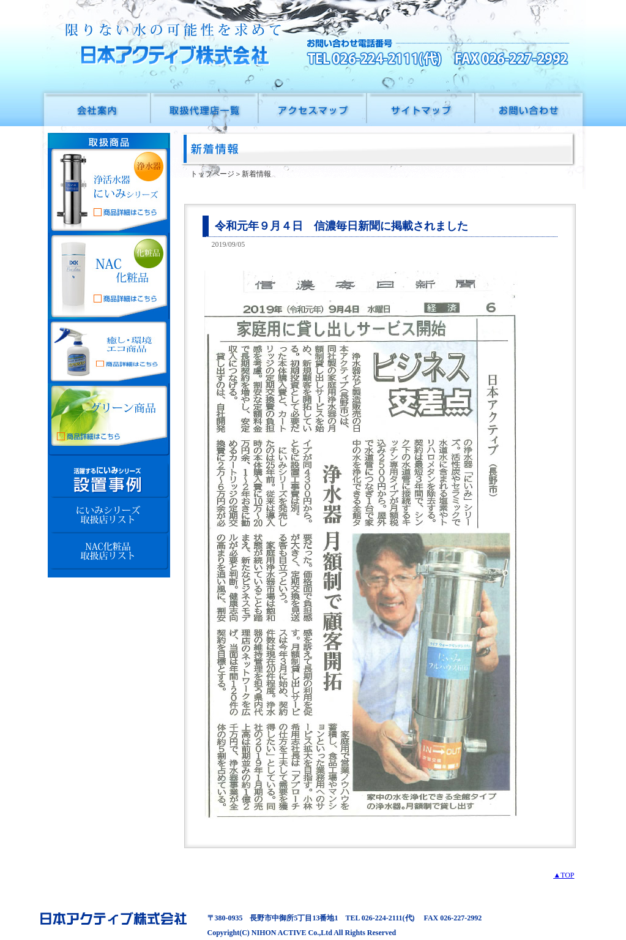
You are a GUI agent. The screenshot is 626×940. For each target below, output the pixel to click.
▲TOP (563, 875)
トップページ (212, 174)
